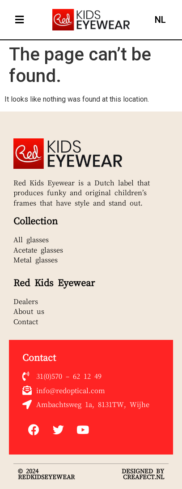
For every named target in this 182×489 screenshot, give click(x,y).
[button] (19, 20)
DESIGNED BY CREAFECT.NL (143, 474)
